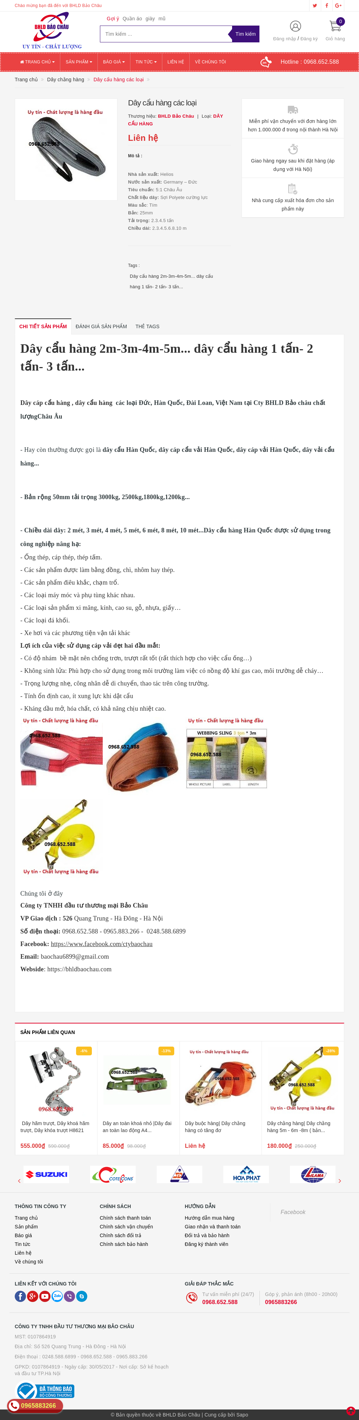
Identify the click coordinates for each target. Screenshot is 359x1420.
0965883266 (281, 1302)
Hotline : (309, 62)
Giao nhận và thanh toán (213, 1226)
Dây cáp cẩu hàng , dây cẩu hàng (67, 402)
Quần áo (132, 18)
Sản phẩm (79, 62)
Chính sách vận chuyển (126, 1226)
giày (150, 18)
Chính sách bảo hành (124, 1244)
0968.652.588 (220, 1302)
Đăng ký (309, 38)
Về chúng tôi (210, 62)
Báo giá (114, 62)
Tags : (134, 265)
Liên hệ (176, 62)
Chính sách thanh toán (125, 1218)
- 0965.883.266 (130, 1356)
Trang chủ (37, 62)
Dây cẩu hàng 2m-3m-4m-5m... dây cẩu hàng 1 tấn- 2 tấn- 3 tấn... (171, 281)
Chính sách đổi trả (121, 1235)
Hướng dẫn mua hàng (210, 1218)
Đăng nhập (284, 38)
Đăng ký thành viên (206, 1244)
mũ (161, 18)
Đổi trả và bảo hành (207, 1235)
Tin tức (146, 62)
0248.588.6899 (59, 1356)
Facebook (293, 1212)
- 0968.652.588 (94, 1356)
